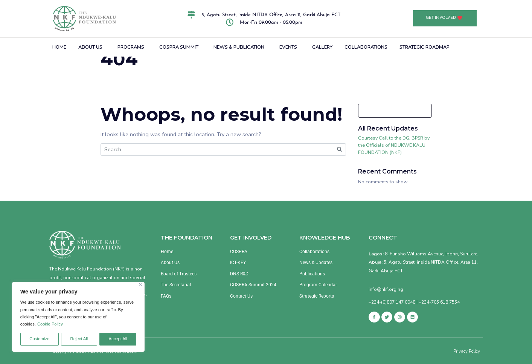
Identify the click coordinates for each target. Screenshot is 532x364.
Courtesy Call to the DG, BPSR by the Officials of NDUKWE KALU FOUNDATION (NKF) (394, 145)
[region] (78, 317)
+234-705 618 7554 (439, 302)
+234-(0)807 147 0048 (392, 302)
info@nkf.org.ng (386, 289)
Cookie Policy (50, 324)
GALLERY (322, 47)
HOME (59, 47)
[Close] (140, 284)
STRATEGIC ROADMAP (424, 47)
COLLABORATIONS (366, 47)
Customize (39, 338)
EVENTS (288, 47)
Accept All (118, 338)
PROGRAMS (130, 47)
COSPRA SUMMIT (178, 47)
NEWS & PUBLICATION (238, 47)
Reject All (79, 338)
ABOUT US (90, 47)
